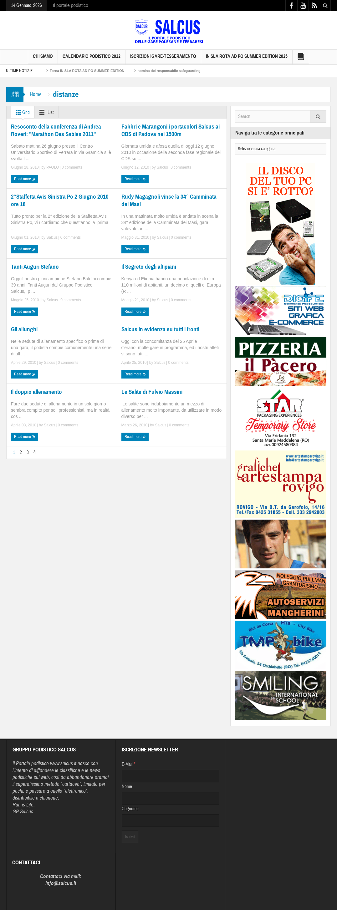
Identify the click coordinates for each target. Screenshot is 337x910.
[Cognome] (170, 820)
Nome (127, 787)
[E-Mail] (170, 776)
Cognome (130, 809)
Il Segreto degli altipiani (148, 266)
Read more (24, 179)
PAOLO (52, 167)
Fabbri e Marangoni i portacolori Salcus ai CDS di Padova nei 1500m (170, 130)
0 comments (71, 167)
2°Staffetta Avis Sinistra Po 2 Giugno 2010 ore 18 (60, 200)
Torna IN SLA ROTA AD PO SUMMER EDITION (87, 71)
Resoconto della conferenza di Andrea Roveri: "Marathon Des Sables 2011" (56, 130)
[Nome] (170, 798)
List (45, 112)
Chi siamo (43, 58)
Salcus (162, 167)
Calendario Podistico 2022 (91, 58)
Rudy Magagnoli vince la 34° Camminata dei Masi (169, 200)
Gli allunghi (24, 329)
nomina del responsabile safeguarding (169, 71)
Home (36, 94)
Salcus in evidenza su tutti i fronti (160, 329)
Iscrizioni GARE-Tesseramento (163, 58)
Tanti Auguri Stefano (35, 266)
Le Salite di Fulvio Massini (151, 391)
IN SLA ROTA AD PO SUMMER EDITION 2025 (246, 58)
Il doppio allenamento (36, 391)
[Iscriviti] (130, 837)
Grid (21, 112)
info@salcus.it (60, 883)
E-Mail (128, 763)
